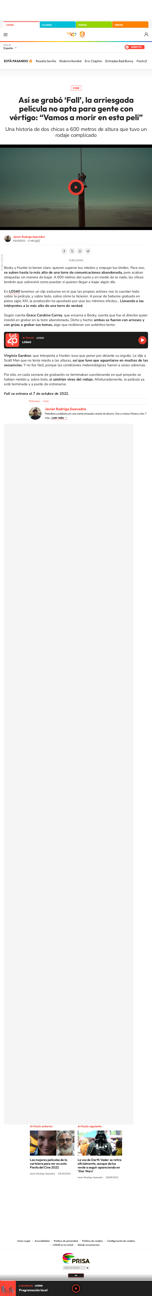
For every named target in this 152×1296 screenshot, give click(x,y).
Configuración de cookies (121, 1241)
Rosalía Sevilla (46, 61)
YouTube (68, 1192)
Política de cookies (92, 1241)
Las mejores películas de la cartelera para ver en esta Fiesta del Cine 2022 (48, 1163)
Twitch (92, 1192)
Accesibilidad (42, 1241)
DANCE (82, 24)
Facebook (64, 251)
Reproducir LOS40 (142, 340)
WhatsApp (80, 251)
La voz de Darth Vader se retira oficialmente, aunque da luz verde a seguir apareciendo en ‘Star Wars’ (99, 1165)
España (8, 48)
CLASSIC (47, 24)
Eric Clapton (93, 61)
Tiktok (60, 1192)
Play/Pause (76, 187)
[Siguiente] (146, 61)
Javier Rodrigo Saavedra (29, 237)
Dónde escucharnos (89, 1245)
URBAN (119, 24)
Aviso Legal (23, 1241)
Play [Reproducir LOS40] (76, 1288)
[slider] (76, 1280)
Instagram (52, 1192)
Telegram (88, 251)
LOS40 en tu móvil (63, 1245)
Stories (100, 1192)
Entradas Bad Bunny (119, 61)
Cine (76, 88)
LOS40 (10, 24)
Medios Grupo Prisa (76, 1267)
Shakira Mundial (70, 61)
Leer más (58, 417)
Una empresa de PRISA (76, 1258)
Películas (34, 401)
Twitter (72, 251)
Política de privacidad (66, 1241)
